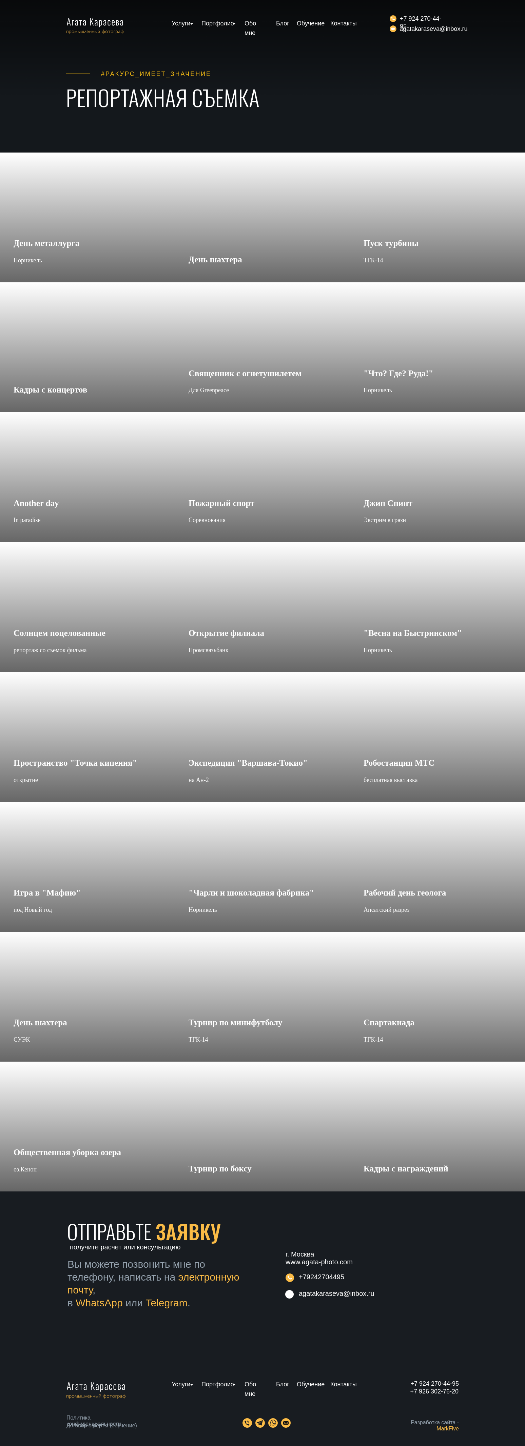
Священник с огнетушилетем (245, 373)
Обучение (311, 23)
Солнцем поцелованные (59, 633)
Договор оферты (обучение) (101, 1425)
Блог (282, 23)
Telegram (166, 1302)
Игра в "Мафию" (47, 892)
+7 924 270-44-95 (434, 1383)
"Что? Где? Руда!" (398, 373)
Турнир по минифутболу (236, 1022)
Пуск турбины (391, 243)
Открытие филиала (226, 633)
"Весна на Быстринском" (413, 633)
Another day (36, 503)
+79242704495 (321, 1277)
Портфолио (217, 23)
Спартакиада (389, 1022)
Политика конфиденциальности (93, 1421)
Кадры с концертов (50, 389)
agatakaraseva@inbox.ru (433, 28)
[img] (393, 28)
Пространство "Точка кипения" (75, 762)
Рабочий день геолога (405, 892)
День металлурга (46, 243)
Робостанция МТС (399, 762)
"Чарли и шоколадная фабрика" (251, 892)
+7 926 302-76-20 (434, 1391)
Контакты (343, 23)
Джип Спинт (388, 503)
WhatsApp (99, 1302)
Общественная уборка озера (67, 1152)
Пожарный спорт (221, 503)
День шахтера (215, 259)
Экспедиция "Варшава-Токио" (248, 762)
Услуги (181, 23)
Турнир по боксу (220, 1168)
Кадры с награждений (406, 1168)
